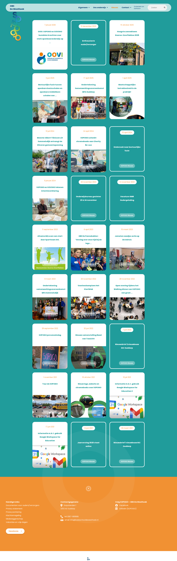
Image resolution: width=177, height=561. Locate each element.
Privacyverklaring (13, 513)
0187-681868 (60, 518)
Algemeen (81, 8)
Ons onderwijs (98, 8)
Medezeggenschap (14, 520)
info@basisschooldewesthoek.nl (72, 521)
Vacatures (140, 504)
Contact (124, 8)
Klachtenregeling (13, 517)
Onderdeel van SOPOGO (138, 8)
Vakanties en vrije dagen (17, 523)
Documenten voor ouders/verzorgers (22, 507)
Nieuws (113, 8)
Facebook (98, 507)
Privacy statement (14, 510)
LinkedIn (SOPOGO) (103, 510)
